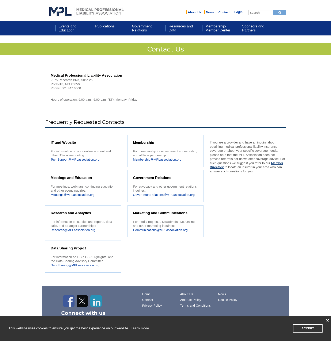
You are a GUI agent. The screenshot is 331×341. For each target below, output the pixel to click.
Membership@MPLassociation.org (157, 159)
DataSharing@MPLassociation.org (75, 265)
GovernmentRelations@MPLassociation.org (164, 194)
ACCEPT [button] (307, 328)
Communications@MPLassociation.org (160, 230)
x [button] (327, 320)
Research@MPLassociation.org (73, 230)
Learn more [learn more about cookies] (140, 328)
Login (238, 12)
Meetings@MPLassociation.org (73, 194)
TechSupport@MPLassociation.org (75, 159)
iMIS (86, 10)
